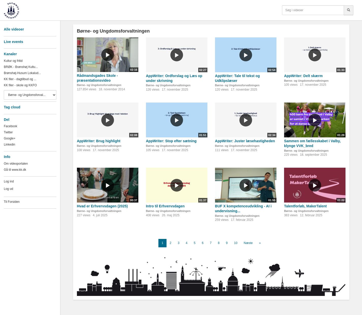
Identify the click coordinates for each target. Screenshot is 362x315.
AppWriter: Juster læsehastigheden (245, 141)
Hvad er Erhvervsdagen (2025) (102, 206)
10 (235, 243)
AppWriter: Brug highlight (99, 141)
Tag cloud (12, 107)
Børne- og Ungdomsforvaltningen (99, 85)
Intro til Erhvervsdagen (165, 206)
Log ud (8, 189)
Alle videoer (14, 29)
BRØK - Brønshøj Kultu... (21, 67)
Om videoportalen (16, 163)
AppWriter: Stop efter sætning (171, 141)
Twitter (8, 132)
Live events (13, 42)
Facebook (10, 126)
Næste (248, 243)
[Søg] (348, 10)
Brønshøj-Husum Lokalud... (22, 73)
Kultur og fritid (13, 61)
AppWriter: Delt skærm (303, 76)
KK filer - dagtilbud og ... (20, 79)
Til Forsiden (12, 202)
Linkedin (9, 144)
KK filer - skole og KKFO (20, 85)
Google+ (9, 138)
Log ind (9, 181)
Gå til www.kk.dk (15, 169)
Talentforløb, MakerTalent (305, 206)
